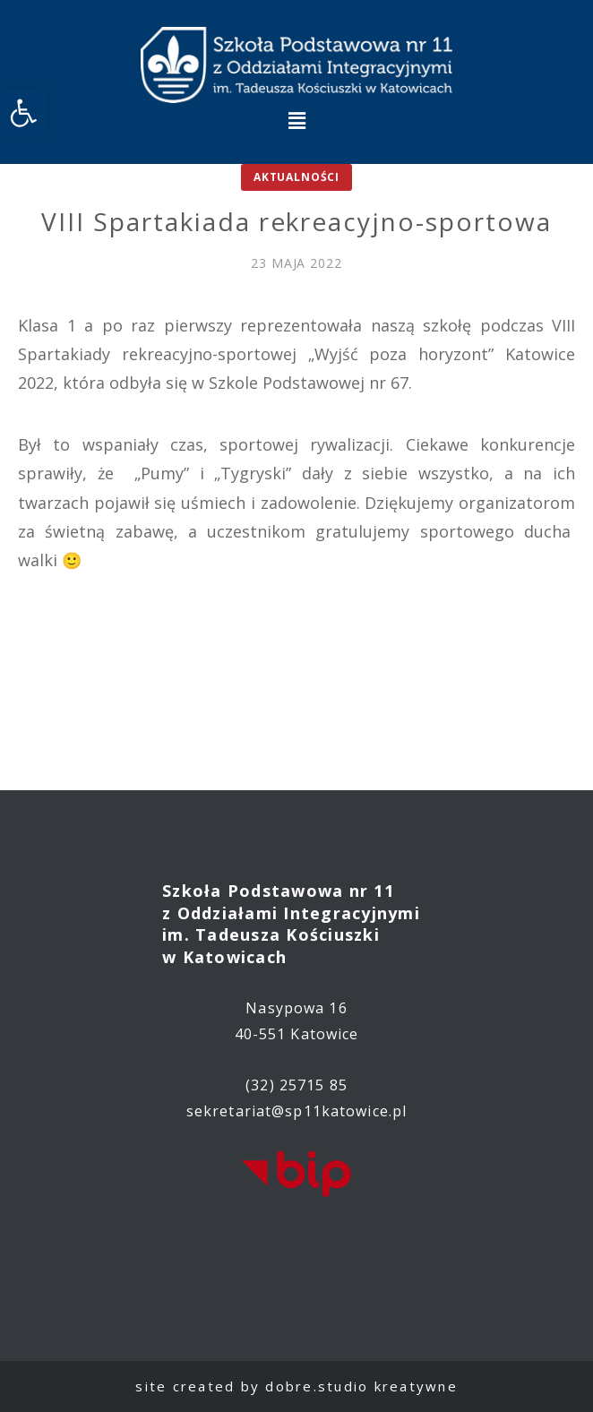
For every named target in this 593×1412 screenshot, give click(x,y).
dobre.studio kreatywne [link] (361, 1386)
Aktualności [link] (296, 177)
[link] (23, 113)
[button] (296, 120)
